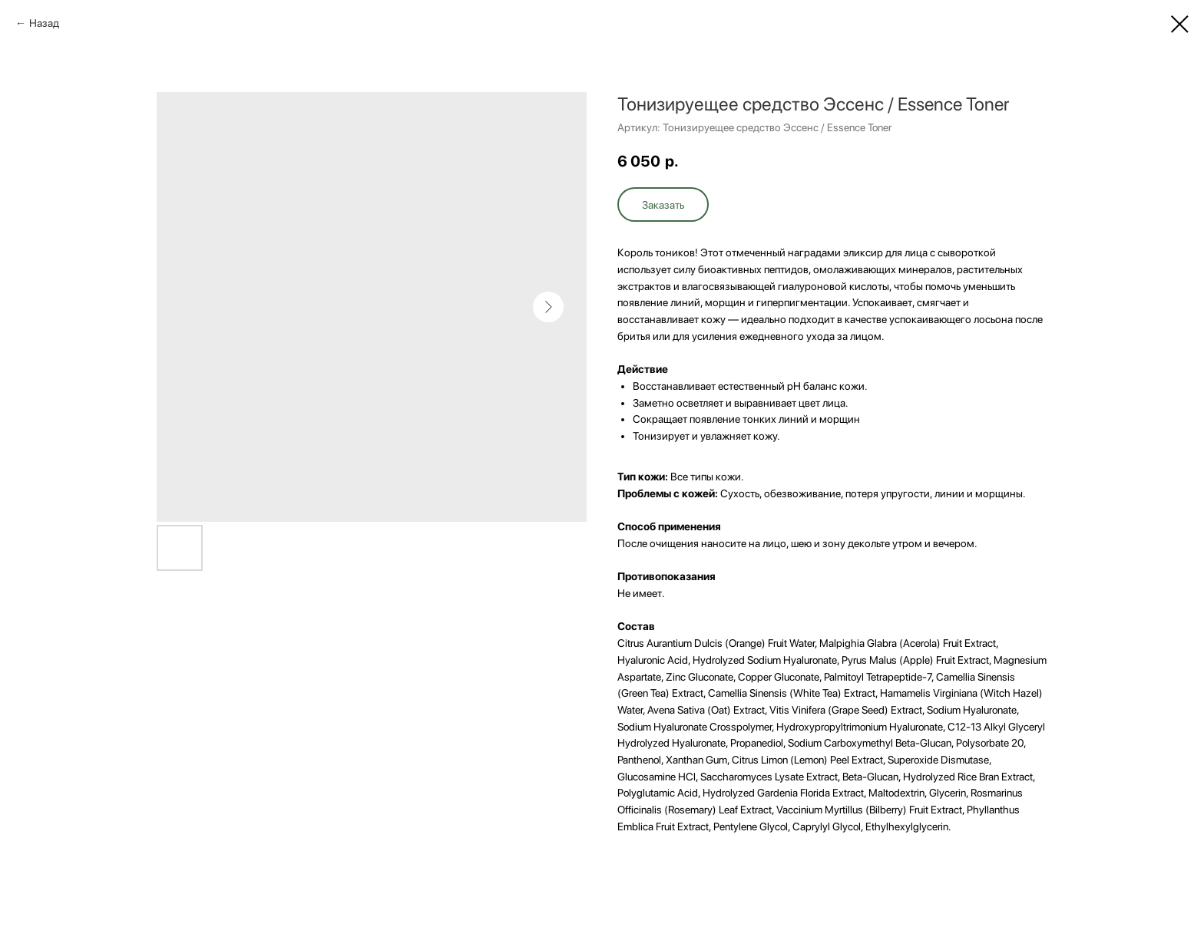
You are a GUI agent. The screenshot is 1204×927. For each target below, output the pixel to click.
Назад (44, 23)
